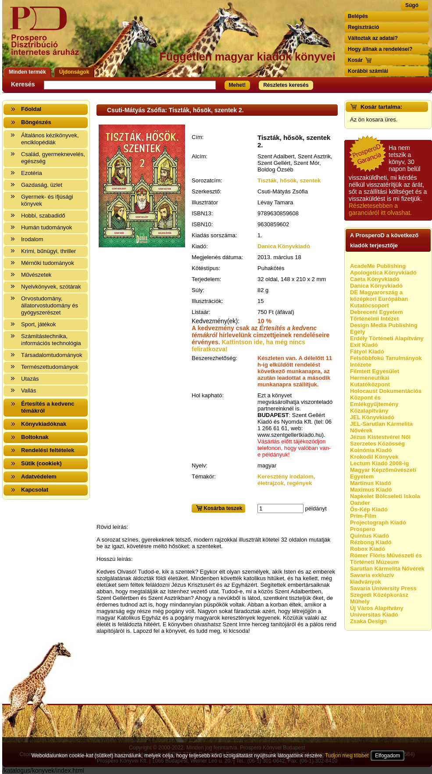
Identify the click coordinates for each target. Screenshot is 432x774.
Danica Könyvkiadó (283, 246)
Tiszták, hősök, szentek (289, 180)
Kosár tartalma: (381, 106)
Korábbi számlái (368, 71)
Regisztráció (363, 27)
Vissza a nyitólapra (47, 36)
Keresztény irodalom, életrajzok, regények (286, 479)
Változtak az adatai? (373, 38)
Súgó (411, 5)
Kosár (355, 60)
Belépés (358, 16)
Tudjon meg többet (347, 756)
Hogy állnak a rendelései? (380, 49)
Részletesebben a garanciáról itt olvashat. (380, 209)
